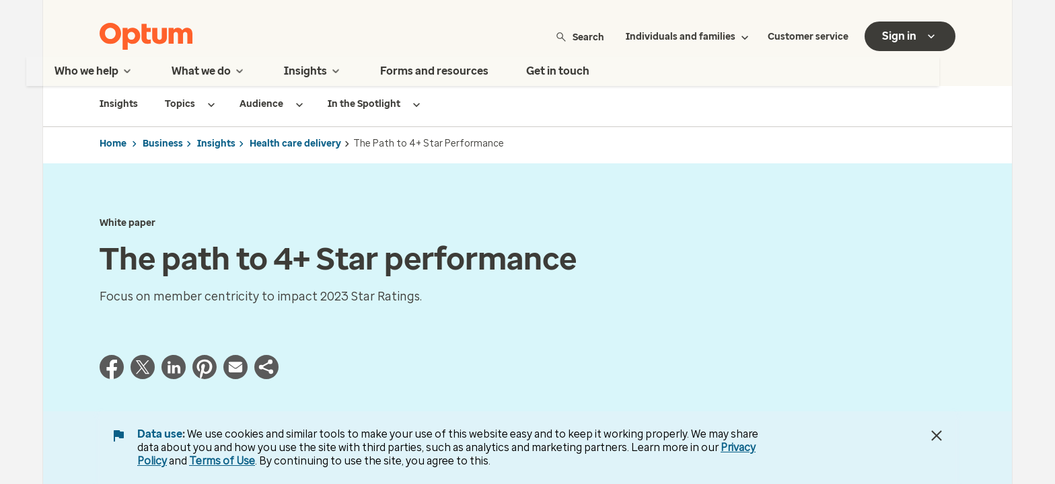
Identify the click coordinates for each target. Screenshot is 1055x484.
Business (163, 143)
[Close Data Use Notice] (937, 436)
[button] (266, 370)
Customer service (808, 36)
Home (113, 143)
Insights (216, 143)
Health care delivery (295, 143)
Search (579, 36)
